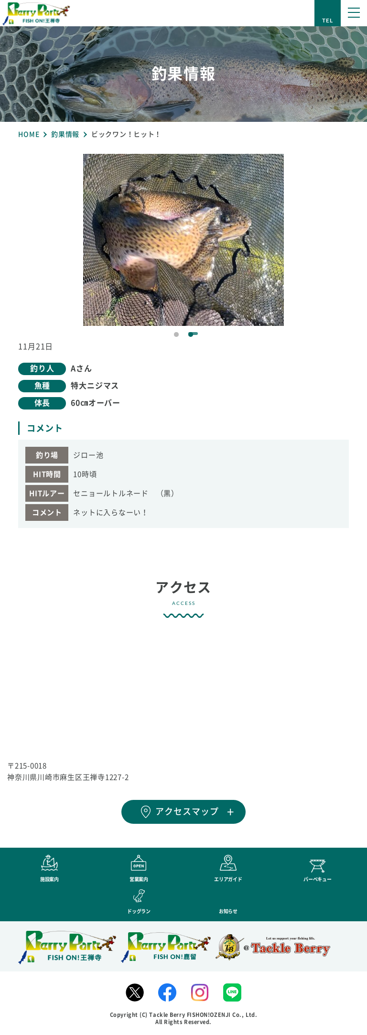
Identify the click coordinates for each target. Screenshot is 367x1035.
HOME (28, 134)
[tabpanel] (183, 240)
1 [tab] (176, 334)
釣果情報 (65, 134)
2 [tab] (190, 334)
